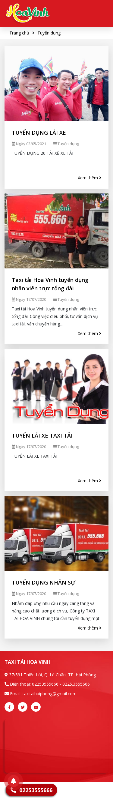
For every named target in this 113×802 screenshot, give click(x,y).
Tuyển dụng (49, 33)
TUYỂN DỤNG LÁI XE (39, 132)
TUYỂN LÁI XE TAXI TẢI (42, 435)
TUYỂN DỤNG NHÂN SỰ (43, 582)
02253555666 (45, 684)
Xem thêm (89, 178)
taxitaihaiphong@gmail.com (50, 693)
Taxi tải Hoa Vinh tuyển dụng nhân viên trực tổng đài (50, 284)
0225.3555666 (76, 684)
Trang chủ (19, 33)
